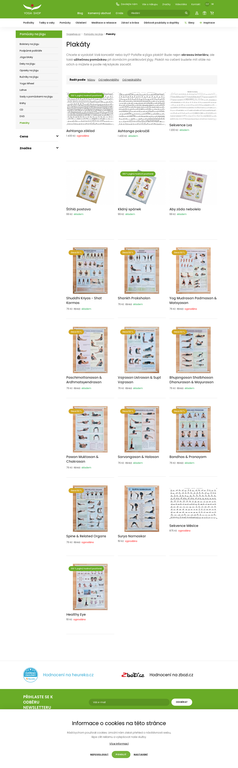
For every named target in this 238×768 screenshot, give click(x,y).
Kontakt (195, 4)
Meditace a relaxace (104, 22)
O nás (119, 13)
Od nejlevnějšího (108, 80)
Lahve (23, 90)
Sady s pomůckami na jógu (36, 96)
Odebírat (182, 702)
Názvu (91, 80)
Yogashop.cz (73, 34)
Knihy (23, 103)
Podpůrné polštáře (31, 50)
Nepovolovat (99, 754)
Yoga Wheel (27, 83)
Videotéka (181, 4)
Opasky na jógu (29, 70)
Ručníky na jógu (29, 77)
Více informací (119, 743)
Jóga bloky (26, 57)
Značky (166, 4)
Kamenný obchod (99, 13)
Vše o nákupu (150, 4)
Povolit (121, 754)
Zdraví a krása (130, 22)
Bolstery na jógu (29, 44)
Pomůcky (65, 22)
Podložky (28, 22)
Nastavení (141, 754)
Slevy (189, 22)
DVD (22, 116)
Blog (80, 13)
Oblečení (81, 22)
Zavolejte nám (127, 4)
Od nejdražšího (131, 80)
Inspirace (207, 22)
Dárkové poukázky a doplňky (161, 22)
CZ (207, 4)
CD (21, 109)
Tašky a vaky (47, 22)
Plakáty (24, 123)
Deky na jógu (27, 63)
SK (212, 4)
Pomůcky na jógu (33, 34)
